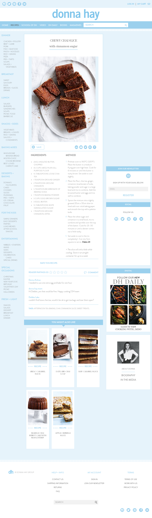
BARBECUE (8, 116)
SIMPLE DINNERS (11, 219)
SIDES (6, 250)
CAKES (6, 187)
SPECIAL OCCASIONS (7, 269)
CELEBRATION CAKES (9, 256)
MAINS (6, 247)
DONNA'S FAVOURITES (10, 183)
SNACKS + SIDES (9, 123)
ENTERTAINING (9, 238)
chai (58, 308)
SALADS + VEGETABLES (10, 65)
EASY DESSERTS (10, 221)
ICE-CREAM (8, 200)
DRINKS (7, 90)
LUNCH (5, 97)
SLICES (6, 192)
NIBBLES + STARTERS (12, 245)
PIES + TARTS (9, 59)
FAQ (58, 491)
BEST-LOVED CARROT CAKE (11, 164)
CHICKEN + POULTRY (12, 41)
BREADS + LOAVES (11, 132)
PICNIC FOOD (9, 114)
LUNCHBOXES (9, 226)
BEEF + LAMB (9, 44)
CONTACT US (57, 479)
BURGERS (8, 106)
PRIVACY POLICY (131, 487)
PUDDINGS (8, 195)
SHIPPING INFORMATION (57, 483)
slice (74, 308)
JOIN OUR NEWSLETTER (94, 483)
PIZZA (6, 56)
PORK (6, 46)
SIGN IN (94, 479)
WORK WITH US (130, 483)
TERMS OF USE (131, 479)
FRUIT (6, 205)
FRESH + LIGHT (9, 299)
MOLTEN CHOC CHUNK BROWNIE (12, 159)
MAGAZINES (75, 25)
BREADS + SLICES (11, 88)
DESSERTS (8, 252)
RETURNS (58, 487)
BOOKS (63, 25)
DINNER (5, 35)
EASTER (7, 279)
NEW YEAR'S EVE (11, 281)
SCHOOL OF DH (29, 25)
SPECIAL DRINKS (10, 260)
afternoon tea (41, 308)
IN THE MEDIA (128, 380)
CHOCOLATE (9, 203)
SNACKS (7, 305)
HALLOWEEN (9, 292)
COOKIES (7, 190)
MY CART (141, 3)
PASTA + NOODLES (11, 51)
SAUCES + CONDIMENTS (11, 138)
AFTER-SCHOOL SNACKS (10, 230)
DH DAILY (52, 25)
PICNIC (7, 289)
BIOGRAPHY (128, 375)
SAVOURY (8, 82)
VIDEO (43, 25)
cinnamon (66, 308)
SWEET (6, 80)
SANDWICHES (9, 108)
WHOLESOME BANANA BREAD (11, 154)
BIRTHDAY (8, 284)
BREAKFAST (7, 74)
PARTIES (7, 224)
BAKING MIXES (9, 147)
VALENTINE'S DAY (11, 286)
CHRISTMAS (9, 276)
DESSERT (7, 310)
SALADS (7, 103)
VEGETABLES (9, 129)
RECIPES (15, 25)
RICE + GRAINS (10, 54)
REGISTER (128, 195)
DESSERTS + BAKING (7, 175)
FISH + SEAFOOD (11, 49)
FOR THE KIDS (8, 212)
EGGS (6, 85)
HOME (5, 25)
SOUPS (7, 62)
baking (52, 308)
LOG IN (130, 3)
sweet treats (83, 308)
